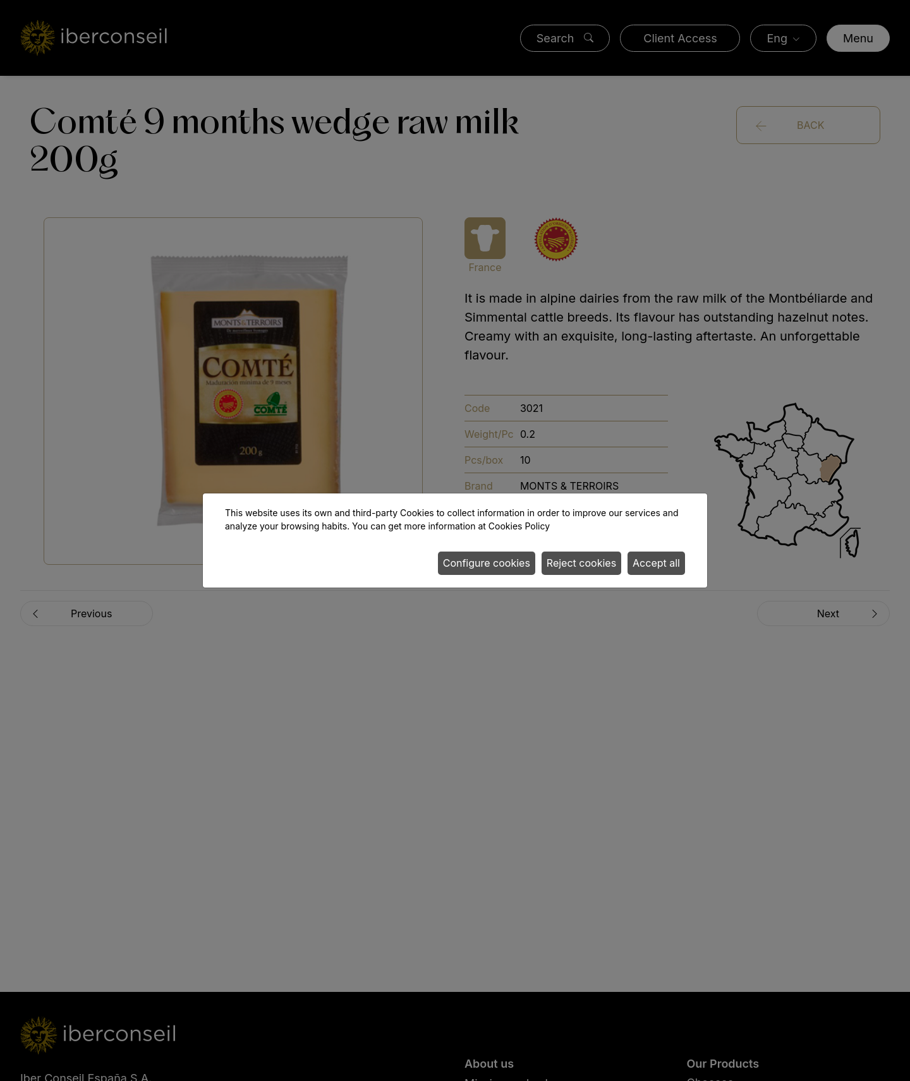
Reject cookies (581, 563)
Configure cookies (486, 563)
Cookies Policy (519, 526)
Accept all (656, 563)
